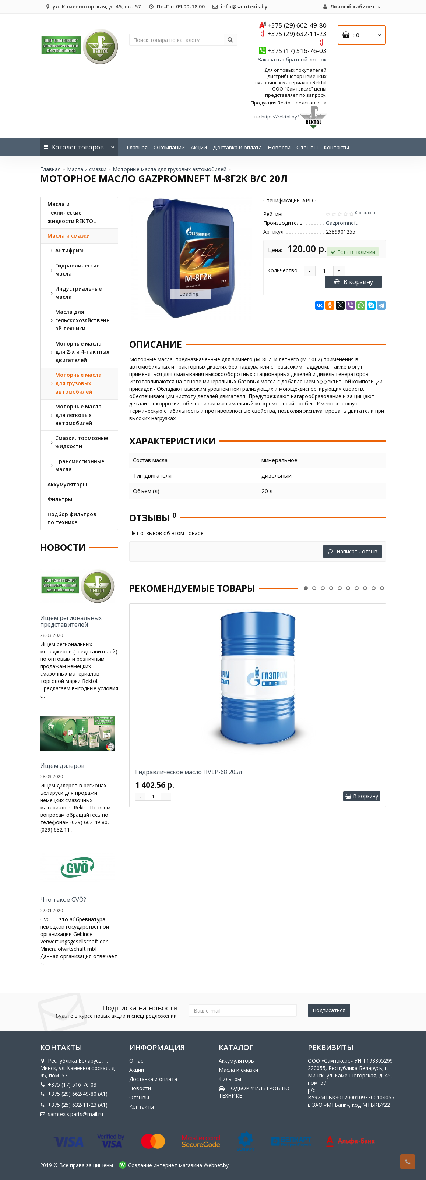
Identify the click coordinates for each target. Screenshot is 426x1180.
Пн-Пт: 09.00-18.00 (176, 6)
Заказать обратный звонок (292, 59)
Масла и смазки (86, 169)
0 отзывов (365, 212)
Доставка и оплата (237, 147)
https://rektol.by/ (280, 116)
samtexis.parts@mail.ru (71, 1113)
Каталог (79, 144)
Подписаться (329, 1010)
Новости (279, 147)
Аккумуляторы (237, 1060)
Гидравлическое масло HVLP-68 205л (188, 772)
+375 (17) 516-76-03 (68, 1084)
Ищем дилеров (62, 766)
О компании (169, 147)
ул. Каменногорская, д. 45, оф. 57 (92, 6)
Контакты (336, 147)
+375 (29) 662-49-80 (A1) (74, 1093)
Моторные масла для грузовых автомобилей (169, 169)
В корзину (353, 282)
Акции (199, 147)
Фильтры (230, 1079)
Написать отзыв (352, 551)
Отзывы (307, 147)
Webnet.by (216, 1165)
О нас (136, 1060)
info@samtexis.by (240, 6)
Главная (137, 147)
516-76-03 (297, 50)
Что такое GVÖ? (63, 900)
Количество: (283, 270)
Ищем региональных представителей (71, 621)
